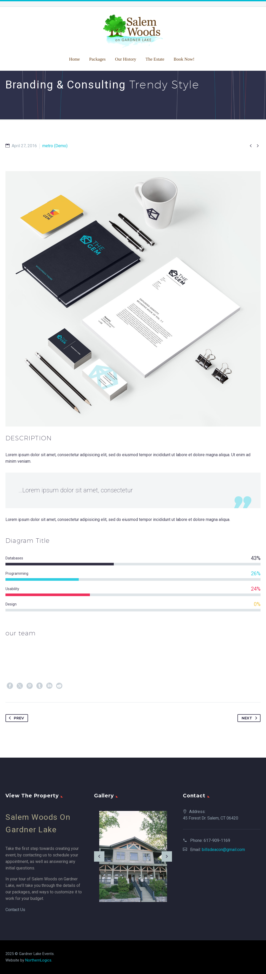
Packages (97, 59)
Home (74, 59)
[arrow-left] (99, 856)
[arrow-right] (167, 856)
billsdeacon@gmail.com (223, 849)
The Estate (154, 59)
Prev (15, 718)
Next (250, 718)
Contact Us (15, 909)
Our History (125, 59)
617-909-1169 (217, 840)
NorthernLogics (38, 960)
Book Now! (184, 59)
